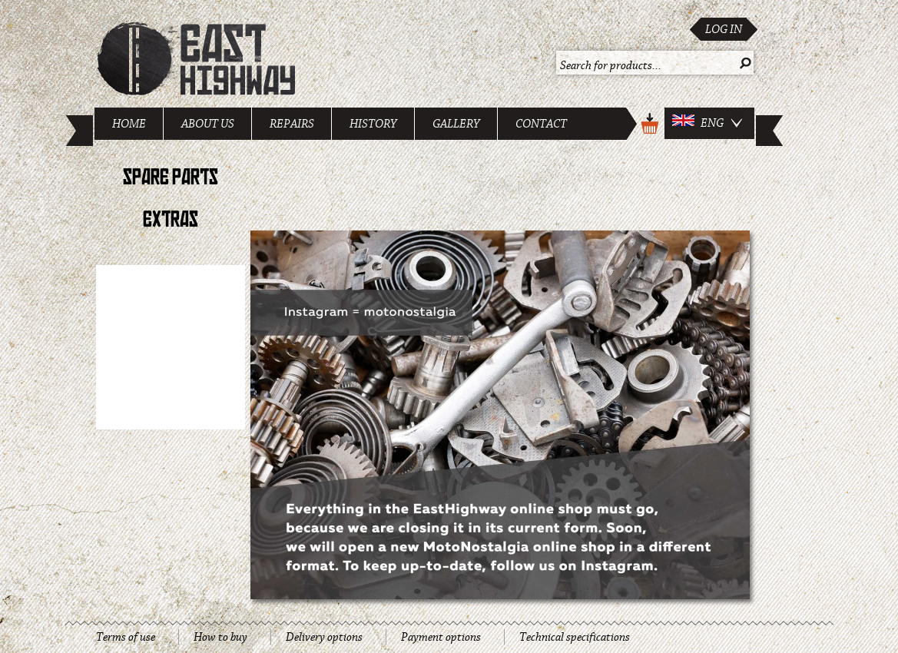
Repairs (292, 124)
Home (129, 124)
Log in (723, 29)
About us (207, 124)
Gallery (456, 124)
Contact (541, 124)
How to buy (220, 637)
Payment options (441, 637)
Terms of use (125, 637)
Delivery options (324, 637)
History (373, 124)
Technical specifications (574, 637)
